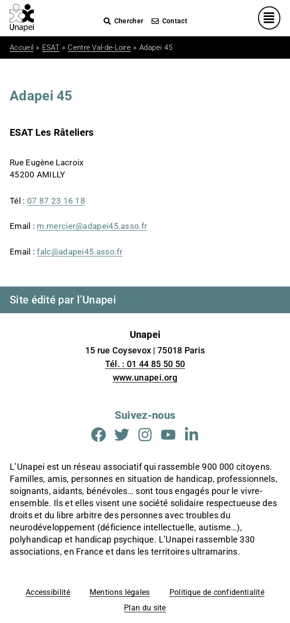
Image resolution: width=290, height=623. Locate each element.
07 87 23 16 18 (56, 201)
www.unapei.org (145, 377)
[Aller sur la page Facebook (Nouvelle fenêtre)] (99, 435)
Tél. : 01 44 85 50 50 (145, 364)
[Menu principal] (269, 18)
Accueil (21, 47)
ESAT (51, 47)
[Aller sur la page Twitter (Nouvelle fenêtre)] (122, 435)
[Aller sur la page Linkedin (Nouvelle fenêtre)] (191, 435)
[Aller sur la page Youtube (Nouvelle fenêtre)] (168, 435)
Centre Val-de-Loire (99, 47)
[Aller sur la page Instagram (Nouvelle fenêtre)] (145, 435)
